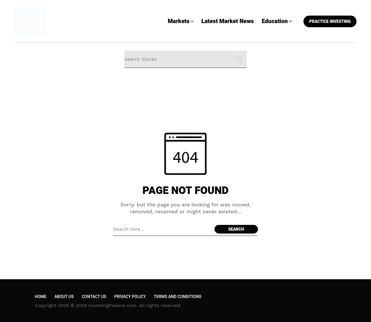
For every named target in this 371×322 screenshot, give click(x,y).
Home (40, 297)
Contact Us (94, 297)
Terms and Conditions (177, 297)
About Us (64, 297)
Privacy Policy (130, 297)
